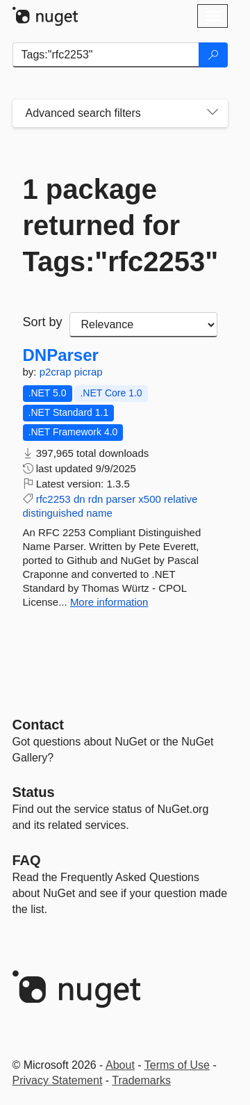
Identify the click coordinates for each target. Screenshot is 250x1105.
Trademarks (141, 1080)
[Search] (213, 54)
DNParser (61, 355)
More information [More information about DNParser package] (109, 602)
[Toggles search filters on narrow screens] (212, 113)
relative (180, 499)
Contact (38, 724)
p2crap (57, 372)
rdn (95, 499)
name (99, 513)
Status (33, 792)
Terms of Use (177, 1065)
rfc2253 (53, 499)
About (120, 1065)
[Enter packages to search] (105, 54)
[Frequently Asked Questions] (26, 860)
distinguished (53, 513)
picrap (88, 372)
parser (121, 499)
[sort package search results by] (143, 324)
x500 (149, 499)
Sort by (42, 322)
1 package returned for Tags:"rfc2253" (120, 225)
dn (79, 499)
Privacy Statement (57, 1080)
